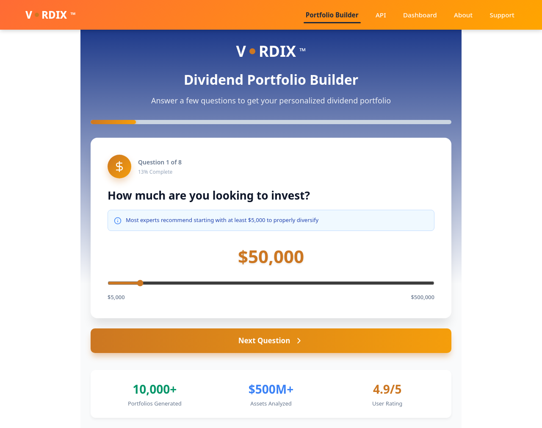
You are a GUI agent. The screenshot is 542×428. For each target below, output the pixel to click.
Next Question (271, 340)
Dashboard (431, 15)
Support (504, 15)
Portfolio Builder (352, 15)
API (396, 15)
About (470, 15)
